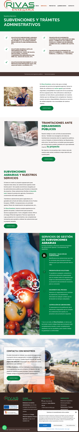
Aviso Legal (67, 429)
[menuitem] (37, 6)
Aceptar (45, 425)
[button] (76, 412)
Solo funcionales (58, 425)
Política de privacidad (59, 429)
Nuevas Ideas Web (26, 429)
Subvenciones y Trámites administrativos (67, 408)
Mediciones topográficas (66, 400)
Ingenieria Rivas (12, 429)
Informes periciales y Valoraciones (66, 404)
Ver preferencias (70, 425)
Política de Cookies (50, 429)
